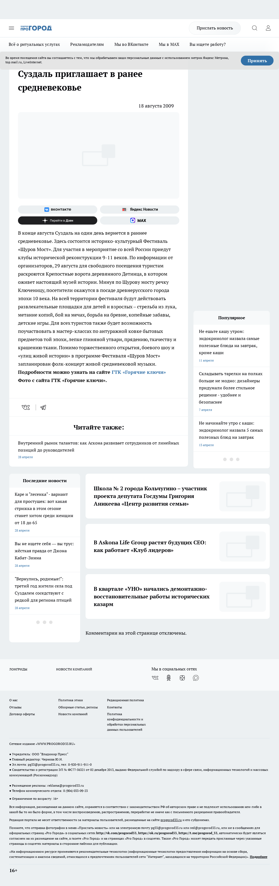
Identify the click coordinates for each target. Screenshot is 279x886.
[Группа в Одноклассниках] (168, 677)
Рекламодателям (87, 44)
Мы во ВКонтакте (131, 44)
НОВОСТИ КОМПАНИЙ (74, 669)
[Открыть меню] (11, 28)
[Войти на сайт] (268, 28)
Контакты (114, 707)
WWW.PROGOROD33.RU (55, 744)
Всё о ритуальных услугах (34, 44)
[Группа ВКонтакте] (57, 209)
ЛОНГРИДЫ (18, 669)
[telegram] (45, 407)
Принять (257, 60)
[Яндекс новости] (139, 209)
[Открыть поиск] (254, 28)
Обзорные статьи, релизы (78, 707)
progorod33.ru (171, 820)
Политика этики (70, 700)
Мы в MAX (169, 44)
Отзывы (15, 707)
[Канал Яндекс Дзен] (57, 220)
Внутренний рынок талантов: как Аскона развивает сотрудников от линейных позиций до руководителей (98, 450)
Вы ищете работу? (208, 44)
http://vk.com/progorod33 (116, 833)
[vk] (26, 407)
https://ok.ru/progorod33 (157, 833)
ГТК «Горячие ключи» (138, 372)
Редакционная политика (125, 700)
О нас (13, 700)
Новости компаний (72, 714)
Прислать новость (215, 28)
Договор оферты (22, 714)
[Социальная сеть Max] (139, 220)
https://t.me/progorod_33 (197, 833)
